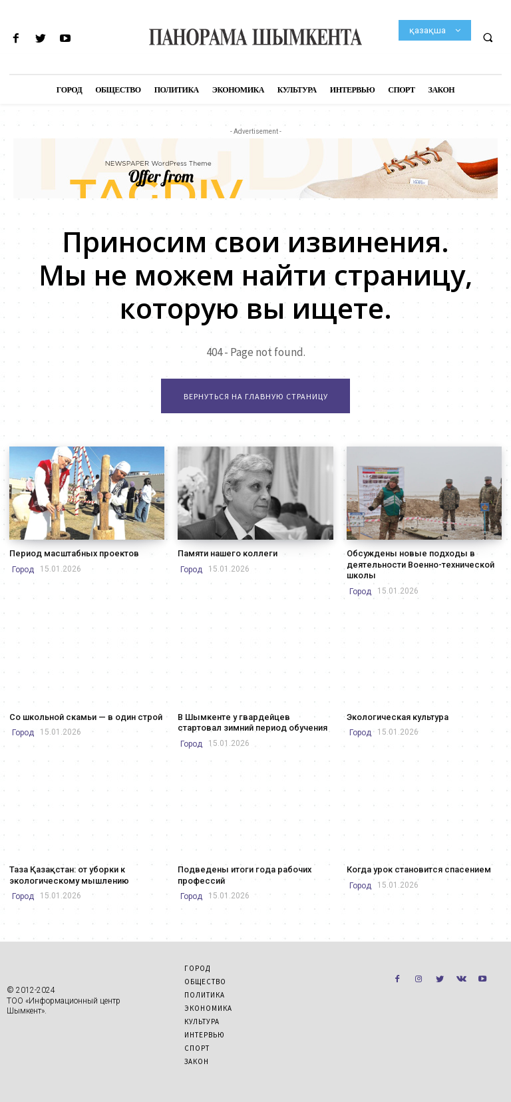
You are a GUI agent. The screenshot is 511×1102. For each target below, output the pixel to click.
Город (23, 569)
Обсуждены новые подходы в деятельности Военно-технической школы (416, 563)
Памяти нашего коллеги (224, 553)
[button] (487, 37)
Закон (196, 1056)
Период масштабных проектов (68, 553)
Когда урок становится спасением (414, 865)
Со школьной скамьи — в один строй (80, 714)
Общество (205, 977)
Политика (204, 990)
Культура (202, 1016)
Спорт (197, 1043)
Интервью (204, 1030)
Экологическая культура (395, 714)
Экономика (208, 1003)
